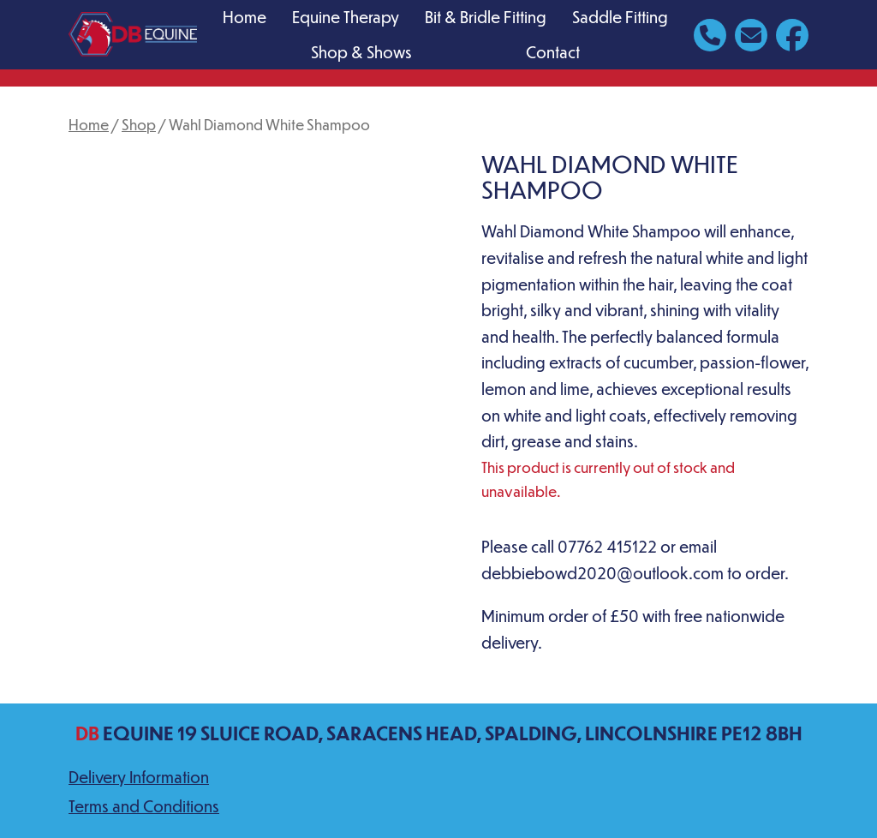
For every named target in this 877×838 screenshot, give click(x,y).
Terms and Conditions (144, 806)
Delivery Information (139, 777)
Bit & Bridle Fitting (485, 17)
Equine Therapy (345, 17)
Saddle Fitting (620, 17)
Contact (553, 52)
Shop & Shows (361, 52)
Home (244, 17)
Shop (139, 124)
